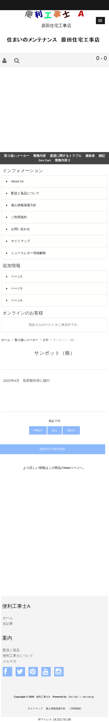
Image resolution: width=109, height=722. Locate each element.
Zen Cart (44, 160)
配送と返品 (11, 650)
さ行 (46, 340)
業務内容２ (63, 160)
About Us (15, 181)
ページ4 (14, 300)
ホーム (5, 340)
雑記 (102, 155)
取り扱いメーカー (26, 340)
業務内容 (39, 155)
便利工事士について (18, 655)
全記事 (8, 623)
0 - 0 (101, 58)
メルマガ (9, 661)
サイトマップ (18, 241)
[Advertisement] (54, 109)
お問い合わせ (18, 229)
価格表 (90, 155)
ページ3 (14, 288)
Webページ (72, 468)
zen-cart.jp (88, 696)
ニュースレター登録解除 (26, 253)
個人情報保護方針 (21, 205)
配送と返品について (22, 193)
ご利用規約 (16, 217)
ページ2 (14, 276)
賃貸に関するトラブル (65, 155)
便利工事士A (43, 696)
